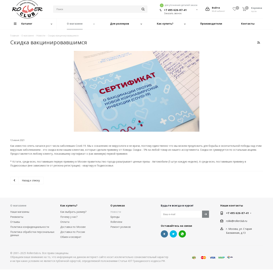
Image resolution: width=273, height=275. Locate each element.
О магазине (18, 205)
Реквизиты (16, 216)
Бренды (115, 216)
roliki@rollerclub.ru (236, 221)
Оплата (64, 222)
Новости (115, 211)
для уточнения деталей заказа (178, 5)
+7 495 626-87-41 (175, 10)
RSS (259, 42)
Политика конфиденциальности (29, 227)
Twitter (173, 234)
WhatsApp (182, 234)
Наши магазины (19, 211)
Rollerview (116, 222)
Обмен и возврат (70, 237)
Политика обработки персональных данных (32, 233)
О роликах (117, 205)
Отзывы (15, 222)
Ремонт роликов (120, 227)
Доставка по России (72, 232)
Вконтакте (164, 234)
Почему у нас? (68, 216)
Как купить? (68, 205)
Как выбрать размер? (73, 211)
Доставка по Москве (73, 227)
